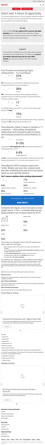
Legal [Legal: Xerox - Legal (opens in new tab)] (21, 439)
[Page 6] (28, 404)
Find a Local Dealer (5, 429)
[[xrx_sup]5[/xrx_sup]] (17, 149)
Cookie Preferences (27, 439)
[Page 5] (26, 404)
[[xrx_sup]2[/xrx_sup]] (28, 85)
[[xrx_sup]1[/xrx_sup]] (8, 61)
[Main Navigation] (43, 4)
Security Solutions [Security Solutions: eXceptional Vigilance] (4, 418)
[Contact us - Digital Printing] (16, 9)
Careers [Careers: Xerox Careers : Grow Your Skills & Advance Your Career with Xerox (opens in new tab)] (8, 439)
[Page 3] (25, 330)
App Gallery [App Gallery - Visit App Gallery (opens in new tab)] (3, 426)
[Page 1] (20, 330)
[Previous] (1, 312)
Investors (12, 439)
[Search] (40, 4)
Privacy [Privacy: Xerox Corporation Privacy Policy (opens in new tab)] (17, 439)
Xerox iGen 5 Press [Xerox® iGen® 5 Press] (6, 274)
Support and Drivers (6, 431)
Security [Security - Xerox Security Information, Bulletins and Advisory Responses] (33, 439)
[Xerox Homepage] (4, 4)
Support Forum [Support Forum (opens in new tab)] (4, 434)
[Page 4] (24, 404)
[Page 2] (22, 330)
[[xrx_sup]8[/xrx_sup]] (39, 212)
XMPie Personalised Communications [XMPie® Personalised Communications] (9, 287)
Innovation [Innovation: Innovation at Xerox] (3, 411)
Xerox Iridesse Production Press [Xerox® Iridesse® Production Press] (9, 281)
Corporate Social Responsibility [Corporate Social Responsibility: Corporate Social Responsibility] (7, 416)
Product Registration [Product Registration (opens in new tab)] (5, 436)
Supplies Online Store (5, 424)
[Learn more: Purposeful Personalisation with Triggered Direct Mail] (22, 312)
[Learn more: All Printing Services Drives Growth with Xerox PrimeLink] (22, 384)
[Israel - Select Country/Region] (34, 1)
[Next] (43, 312)
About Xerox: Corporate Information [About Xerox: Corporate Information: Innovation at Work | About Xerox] (10, 409)
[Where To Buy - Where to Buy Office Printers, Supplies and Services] (41, 1)
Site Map (38, 439)
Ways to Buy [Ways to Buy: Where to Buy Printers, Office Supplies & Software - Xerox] (4, 422)
